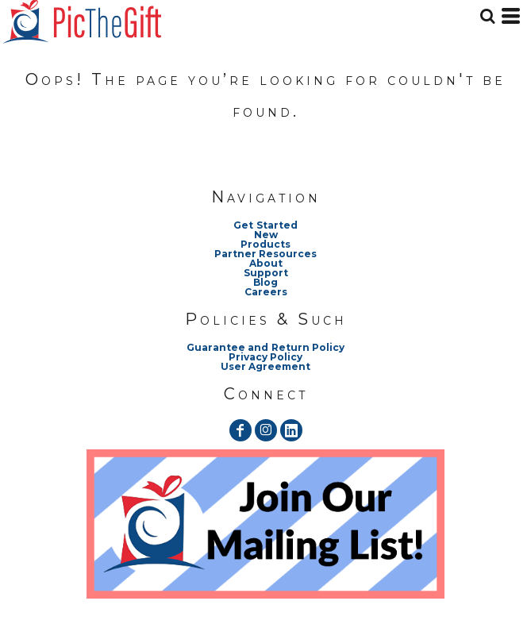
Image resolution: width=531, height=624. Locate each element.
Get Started (265, 225)
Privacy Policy (265, 357)
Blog (265, 282)
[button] (265, 524)
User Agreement (265, 366)
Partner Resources (265, 254)
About (266, 263)
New (266, 235)
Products (265, 244)
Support (266, 273)
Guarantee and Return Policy (265, 347)
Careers (265, 292)
